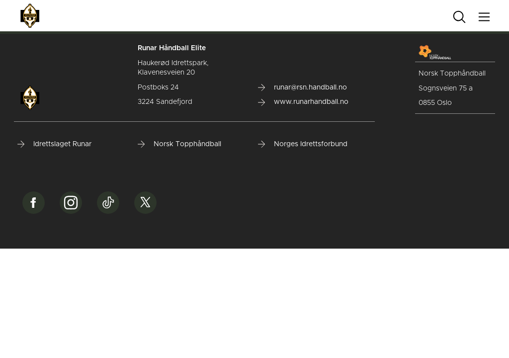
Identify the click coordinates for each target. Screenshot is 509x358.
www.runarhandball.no (303, 101)
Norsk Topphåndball (179, 144)
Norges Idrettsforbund (302, 144)
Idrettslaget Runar (54, 144)
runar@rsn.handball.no (302, 87)
